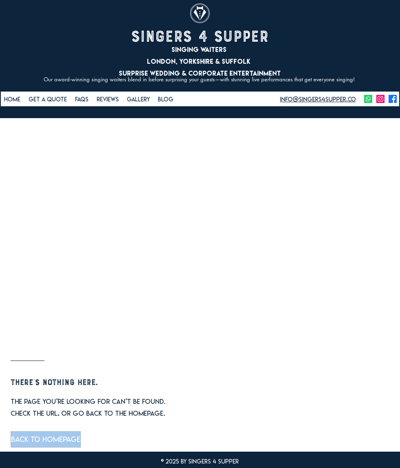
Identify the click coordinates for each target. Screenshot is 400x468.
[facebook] (393, 99)
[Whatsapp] (368, 99)
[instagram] (380, 99)
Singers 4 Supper (200, 36)
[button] (45, 439)
